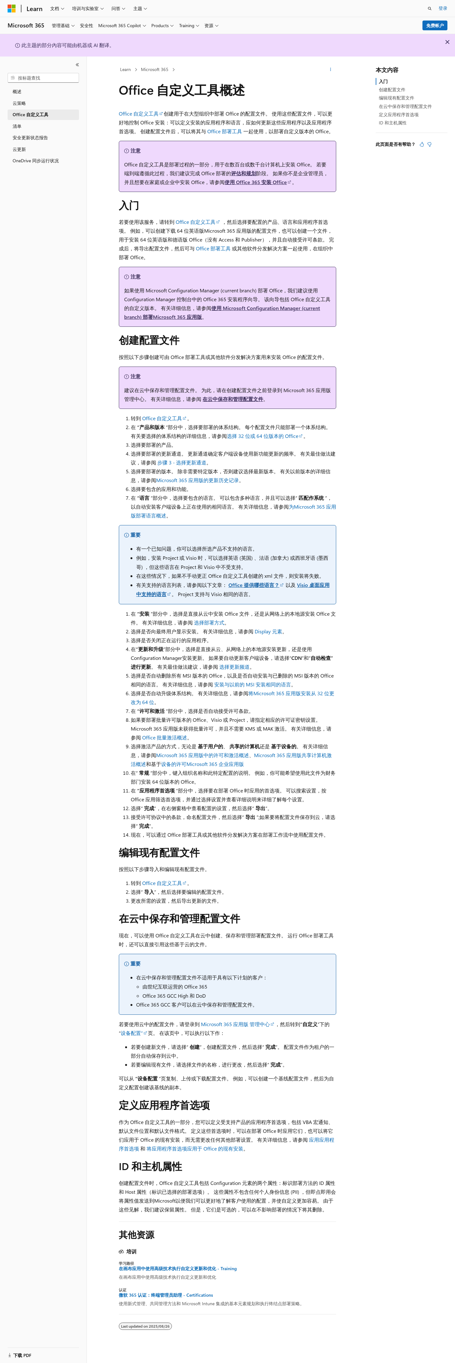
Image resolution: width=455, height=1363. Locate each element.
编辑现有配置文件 (396, 98)
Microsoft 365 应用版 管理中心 (235, 1024)
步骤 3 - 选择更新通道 (181, 462)
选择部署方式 (209, 622)
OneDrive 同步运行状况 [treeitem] (36, 161)
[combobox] (43, 78)
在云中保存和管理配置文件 (233, 399)
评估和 (238, 173)
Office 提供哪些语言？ (253, 585)
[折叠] (77, 64)
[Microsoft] (12, 8)
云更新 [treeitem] (19, 149)
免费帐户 (435, 25)
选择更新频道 (234, 666)
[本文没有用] (429, 144)
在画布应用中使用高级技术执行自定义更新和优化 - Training (178, 1268)
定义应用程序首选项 (399, 114)
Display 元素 (268, 631)
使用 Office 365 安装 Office (256, 182)
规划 (251, 173)
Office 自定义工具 (139, 113)
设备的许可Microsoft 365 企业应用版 (202, 764)
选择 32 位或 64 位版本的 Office (262, 436)
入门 (383, 81)
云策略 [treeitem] (19, 103)
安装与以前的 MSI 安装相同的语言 (252, 684)
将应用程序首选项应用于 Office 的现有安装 (195, 1148)
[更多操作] (330, 70)
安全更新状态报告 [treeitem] (30, 137)
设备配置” (132, 1033)
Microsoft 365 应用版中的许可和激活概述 (202, 755)
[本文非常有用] (422, 144)
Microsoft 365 (154, 69)
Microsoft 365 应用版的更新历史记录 (197, 480)
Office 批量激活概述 (164, 737)
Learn (125, 69)
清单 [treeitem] (17, 126)
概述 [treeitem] (17, 91)
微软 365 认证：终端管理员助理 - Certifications (166, 1295)
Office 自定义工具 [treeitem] (30, 114)
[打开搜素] (429, 8)
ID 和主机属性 (393, 123)
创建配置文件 (392, 90)
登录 (443, 8)
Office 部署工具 (224, 131)
